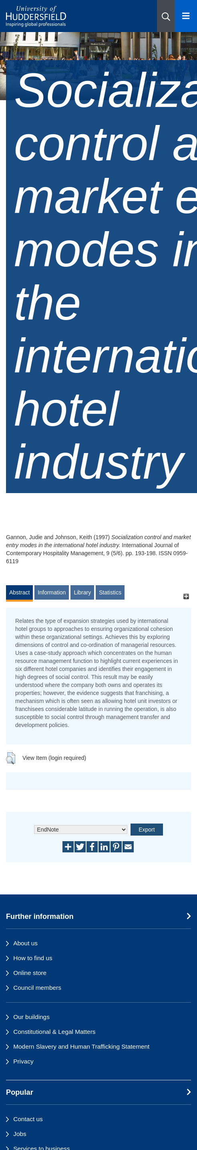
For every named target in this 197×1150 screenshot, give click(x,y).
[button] (166, 16)
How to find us (32, 958)
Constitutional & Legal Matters (54, 1031)
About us (25, 943)
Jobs (19, 1133)
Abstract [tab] (19, 592)
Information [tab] (52, 592)
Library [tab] (82, 592)
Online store (29, 972)
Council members (37, 987)
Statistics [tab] (110, 592)
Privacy (23, 1061)
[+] (186, 596)
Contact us (28, 1119)
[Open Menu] (186, 16)
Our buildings (31, 1016)
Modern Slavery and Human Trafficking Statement (81, 1046)
